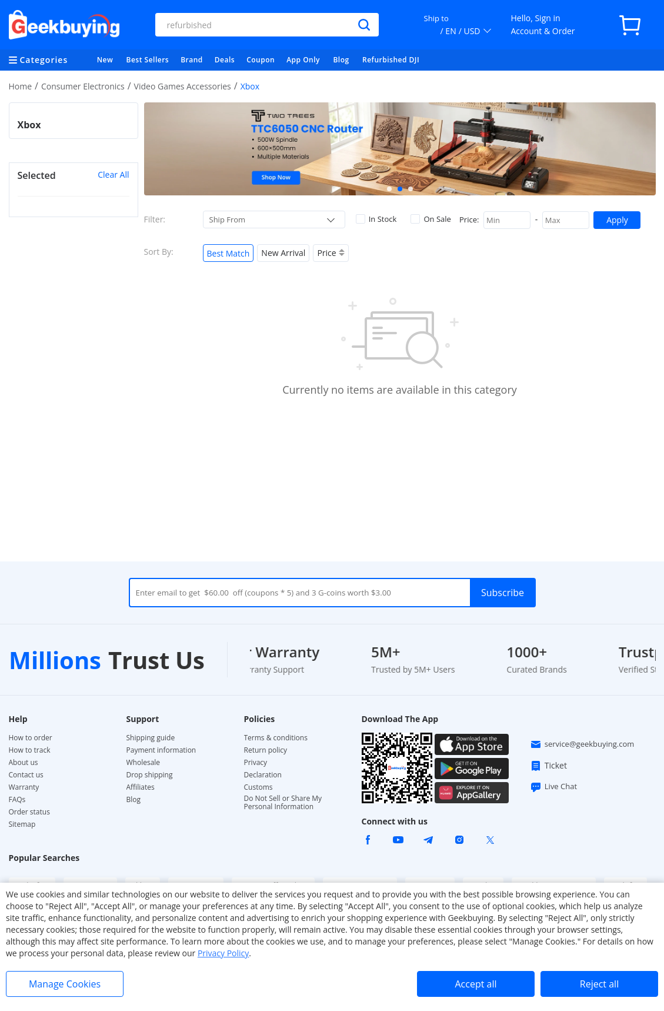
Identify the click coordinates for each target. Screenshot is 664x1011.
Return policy (266, 750)
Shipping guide (150, 738)
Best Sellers (147, 60)
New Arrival (283, 252)
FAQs (17, 800)
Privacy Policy (223, 953)
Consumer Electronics (83, 86)
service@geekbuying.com (582, 744)
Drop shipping (149, 775)
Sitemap (22, 824)
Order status (29, 812)
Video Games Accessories (182, 86)
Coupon (260, 60)
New (105, 60)
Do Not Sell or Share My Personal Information (283, 802)
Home (20, 86)
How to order (30, 738)
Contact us (26, 775)
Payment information (161, 750)
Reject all (599, 983)
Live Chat (553, 787)
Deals (225, 60)
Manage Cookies (65, 983)
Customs (258, 787)
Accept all (475, 983)
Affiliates (140, 787)
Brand (192, 60)
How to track (30, 750)
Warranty (24, 787)
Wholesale (143, 763)
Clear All (113, 174)
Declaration (263, 775)
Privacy (256, 763)
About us (23, 763)
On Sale (431, 219)
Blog (341, 60)
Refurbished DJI (390, 60)
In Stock (376, 219)
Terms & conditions (276, 738)
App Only (303, 60)
